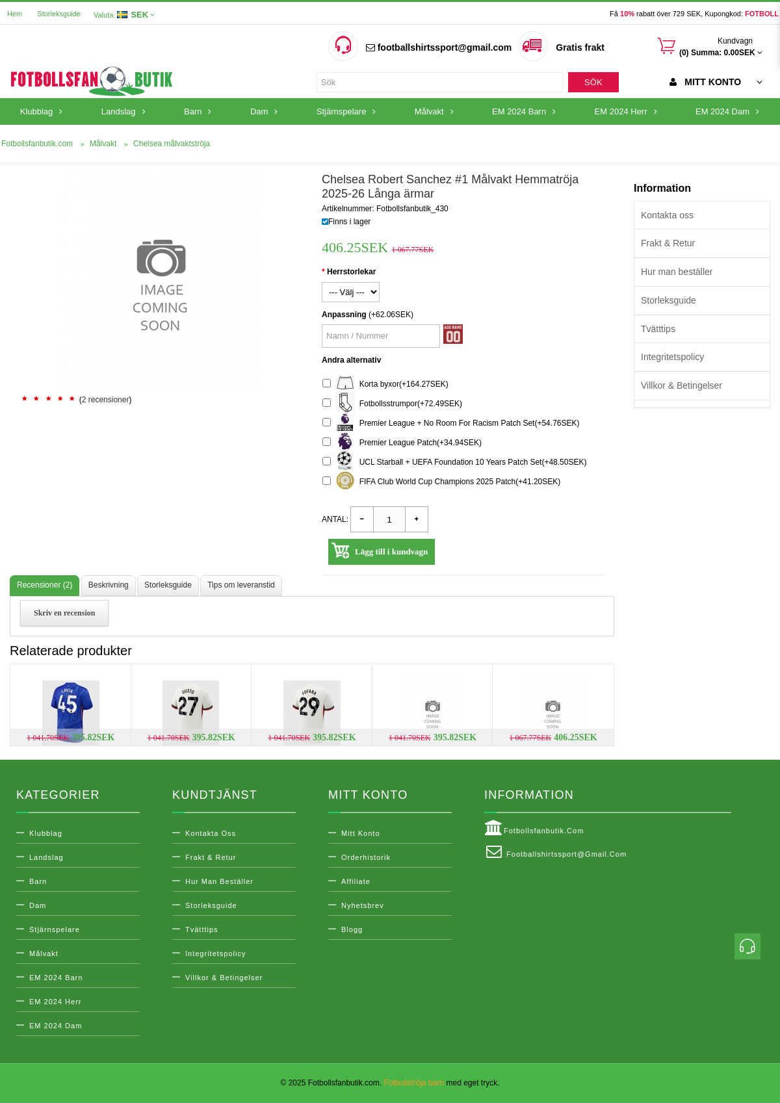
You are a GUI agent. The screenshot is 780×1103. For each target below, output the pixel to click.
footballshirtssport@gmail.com (439, 47)
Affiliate (355, 881)
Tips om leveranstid (241, 585)
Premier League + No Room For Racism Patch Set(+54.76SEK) (451, 423)
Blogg (352, 929)
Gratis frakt (580, 47)
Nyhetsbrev (362, 905)
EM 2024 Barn (56, 977)
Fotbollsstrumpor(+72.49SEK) (392, 404)
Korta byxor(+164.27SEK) (385, 384)
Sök (593, 82)
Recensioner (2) (44, 585)
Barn (38, 881)
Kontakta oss (667, 215)
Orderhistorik (366, 857)
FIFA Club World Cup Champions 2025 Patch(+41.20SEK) (441, 482)
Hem (14, 14)
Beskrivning (108, 585)
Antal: (335, 519)
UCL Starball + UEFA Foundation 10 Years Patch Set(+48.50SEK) (454, 462)
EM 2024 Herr (55, 1002)
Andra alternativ (351, 360)
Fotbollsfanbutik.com (534, 828)
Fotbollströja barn (414, 1082)
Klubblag (45, 833)
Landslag (46, 857)
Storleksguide (59, 14)
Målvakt (43, 953)
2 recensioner (105, 399)
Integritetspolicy (672, 357)
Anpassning (344, 314)
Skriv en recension (64, 612)
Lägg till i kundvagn (391, 551)
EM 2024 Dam (55, 1026)
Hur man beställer (677, 271)
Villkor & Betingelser (681, 385)
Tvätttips (658, 329)
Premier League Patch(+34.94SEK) (402, 443)
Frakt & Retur (668, 243)
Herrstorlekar (351, 271)
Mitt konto (360, 833)
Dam (37, 905)
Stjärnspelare (54, 929)
